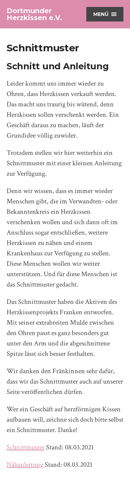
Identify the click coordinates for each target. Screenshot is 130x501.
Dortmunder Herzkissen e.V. (34, 14)
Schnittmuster (26, 447)
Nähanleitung (25, 464)
